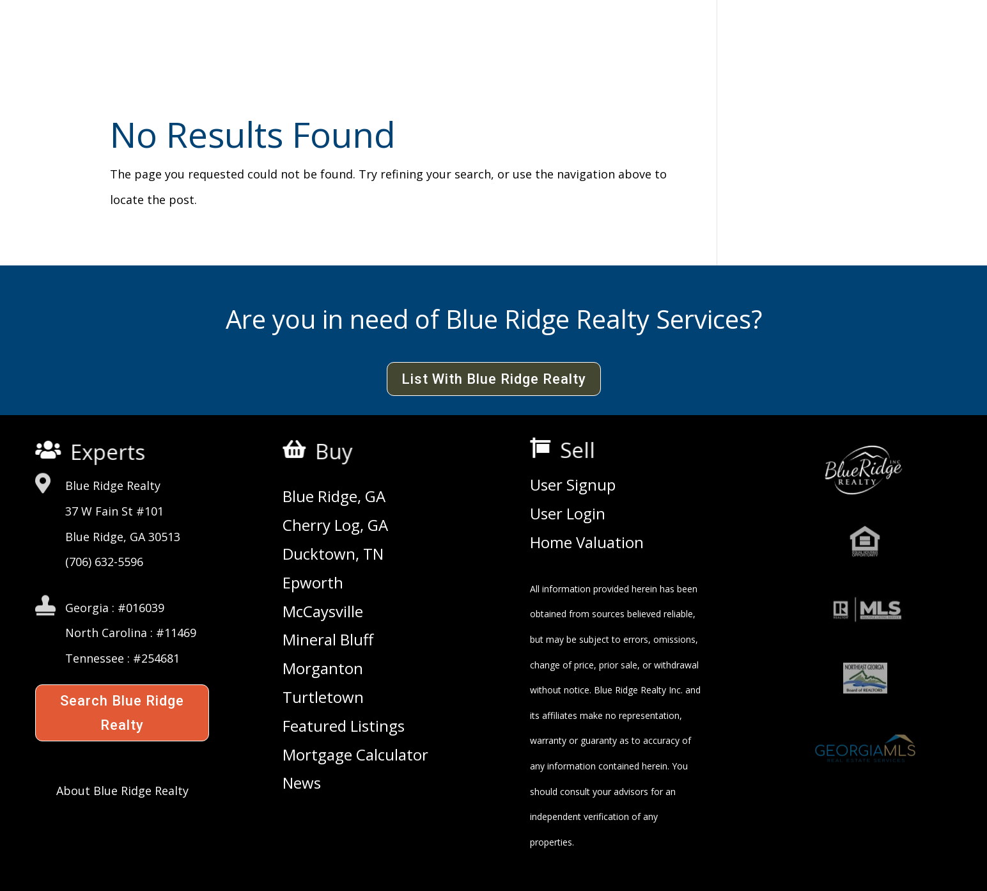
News (302, 783)
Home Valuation (587, 543)
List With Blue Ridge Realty (493, 379)
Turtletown (323, 697)
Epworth (313, 583)
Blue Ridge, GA (334, 497)
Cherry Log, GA (335, 525)
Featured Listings (344, 726)
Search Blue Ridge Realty (122, 712)
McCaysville (323, 612)
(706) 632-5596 (104, 561)
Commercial (387, 43)
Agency (299, 43)
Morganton (323, 669)
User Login (567, 514)
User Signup (573, 485)
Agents (581, 43)
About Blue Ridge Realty (122, 790)
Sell (582, 450)
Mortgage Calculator (355, 755)
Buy (338, 451)
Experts (109, 452)
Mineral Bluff (328, 640)
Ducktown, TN (333, 554)
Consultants (670, 43)
